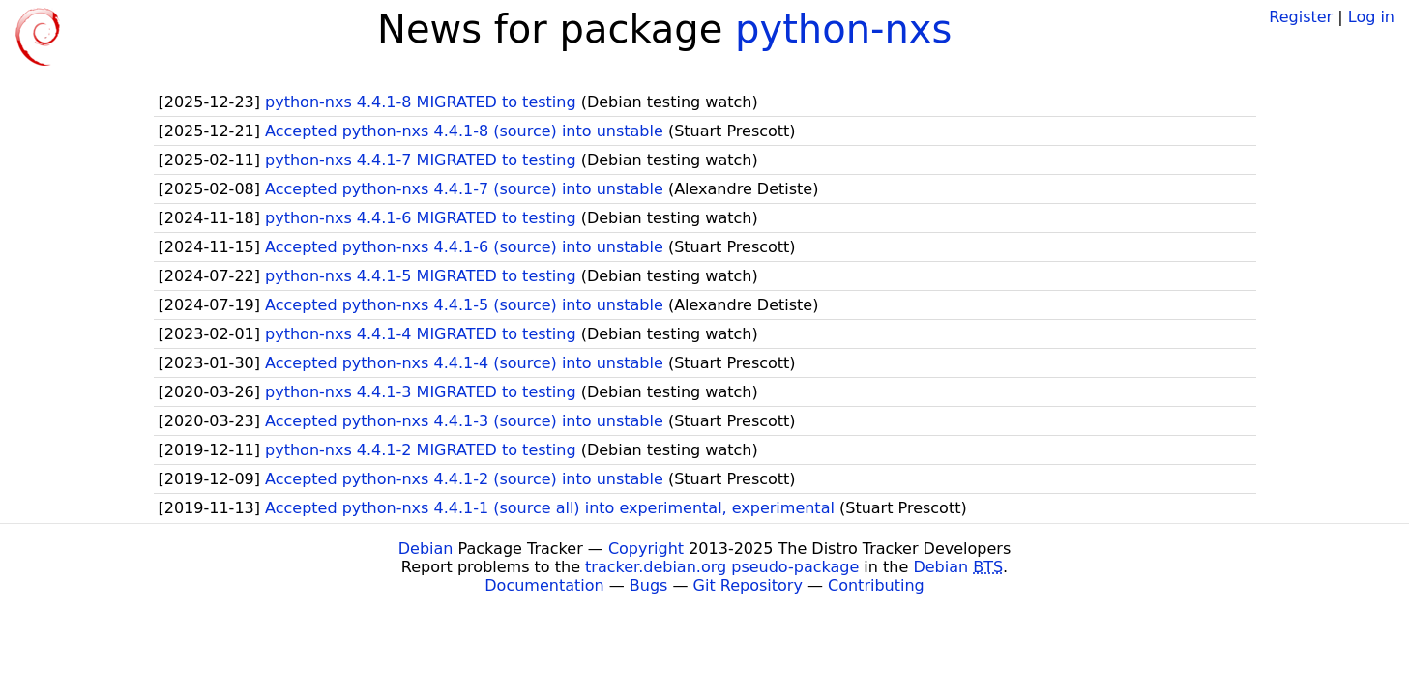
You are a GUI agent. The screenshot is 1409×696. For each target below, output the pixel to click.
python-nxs (843, 29)
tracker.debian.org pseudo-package (722, 567)
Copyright (646, 548)
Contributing (876, 585)
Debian (426, 548)
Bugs (649, 585)
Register (1301, 17)
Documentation (543, 585)
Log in (1371, 17)
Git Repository (748, 585)
